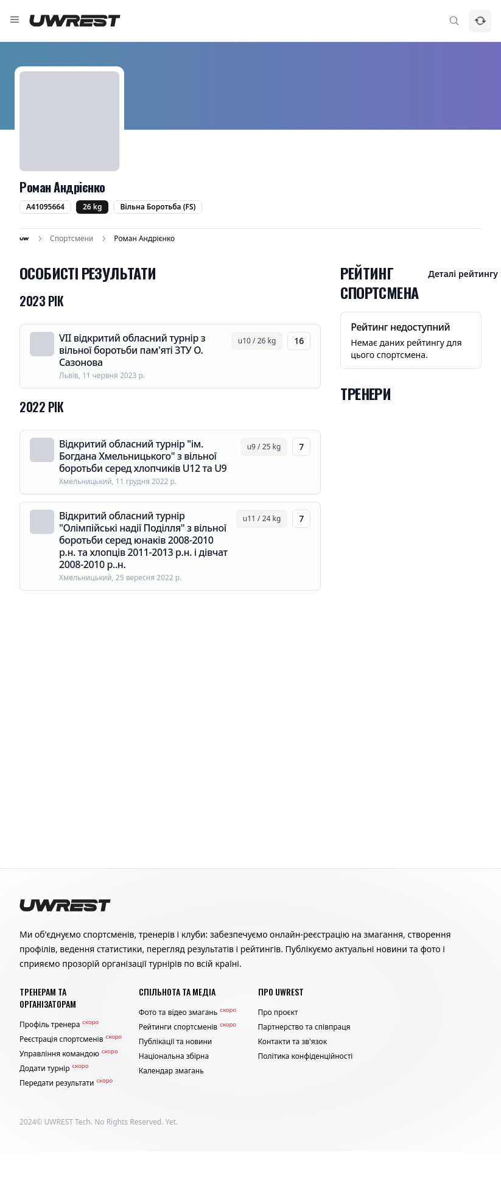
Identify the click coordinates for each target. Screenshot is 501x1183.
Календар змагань (171, 1071)
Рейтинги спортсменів (187, 1027)
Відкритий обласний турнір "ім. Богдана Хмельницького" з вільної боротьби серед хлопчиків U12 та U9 (142, 456)
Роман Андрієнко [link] (144, 239)
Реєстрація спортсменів (70, 1039)
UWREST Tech (67, 1122)
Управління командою (68, 1054)
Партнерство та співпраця (304, 1027)
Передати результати (66, 1083)
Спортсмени (71, 239)
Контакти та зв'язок (293, 1042)
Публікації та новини (175, 1042)
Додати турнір (53, 1068)
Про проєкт (278, 1012)
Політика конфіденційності (305, 1056)
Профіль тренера (59, 1025)
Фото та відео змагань (187, 1012)
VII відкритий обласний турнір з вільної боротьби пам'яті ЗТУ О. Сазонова (132, 350)
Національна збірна (174, 1056)
